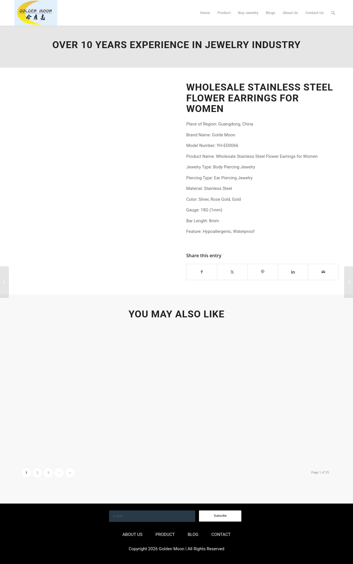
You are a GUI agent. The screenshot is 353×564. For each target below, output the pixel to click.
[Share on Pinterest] (263, 272)
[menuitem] (205, 13)
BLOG (193, 534)
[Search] (333, 13)
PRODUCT (165, 534)
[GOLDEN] (35, 13)
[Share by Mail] (323, 272)
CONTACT (220, 534)
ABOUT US (133, 534)
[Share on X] (232, 272)
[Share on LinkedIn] (293, 272)
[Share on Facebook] (201, 272)
